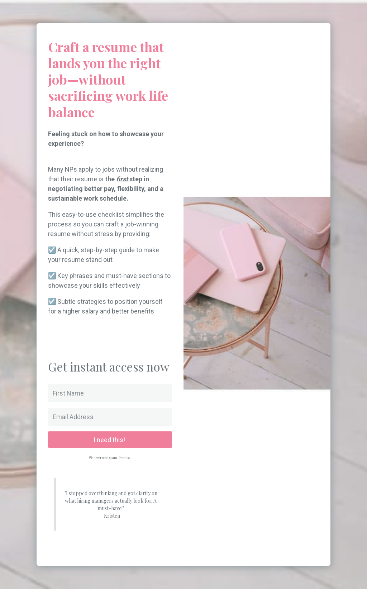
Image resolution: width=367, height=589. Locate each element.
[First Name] (110, 393)
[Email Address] (110, 417)
